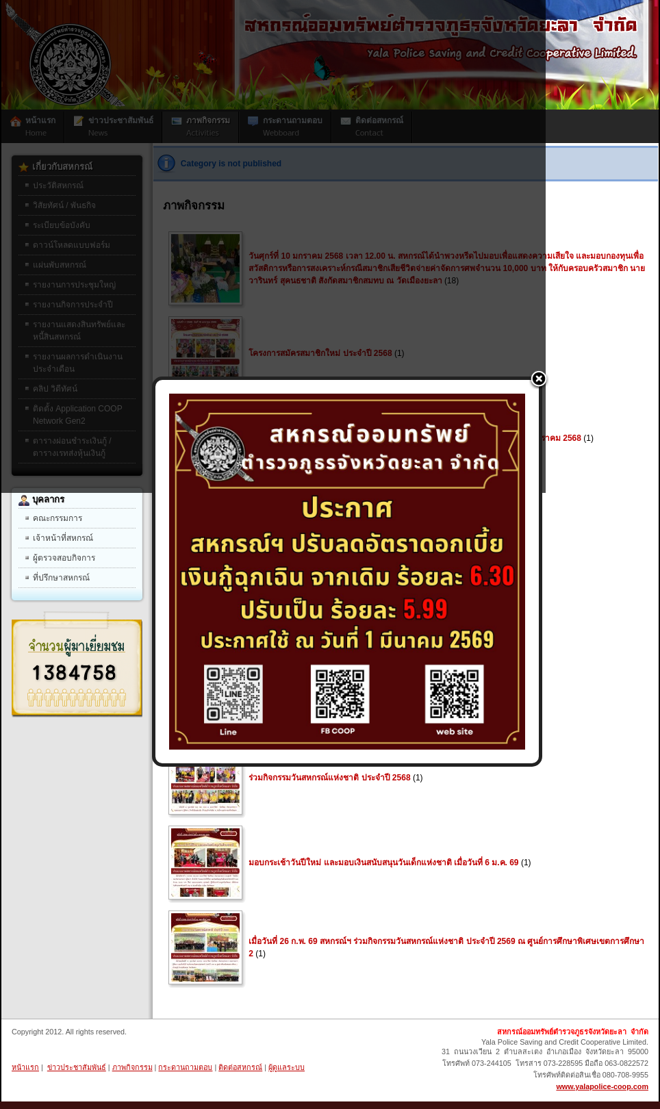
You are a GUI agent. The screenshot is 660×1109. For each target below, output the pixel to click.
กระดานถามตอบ (185, 1067)
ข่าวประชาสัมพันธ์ (76, 1067)
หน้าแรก (25, 1067)
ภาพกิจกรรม (132, 1067)
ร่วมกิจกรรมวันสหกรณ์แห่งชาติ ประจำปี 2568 (329, 777)
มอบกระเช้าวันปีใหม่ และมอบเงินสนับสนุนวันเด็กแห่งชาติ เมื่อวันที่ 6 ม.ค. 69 (383, 862)
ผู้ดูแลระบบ (286, 1067)
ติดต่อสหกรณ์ (240, 1067)
